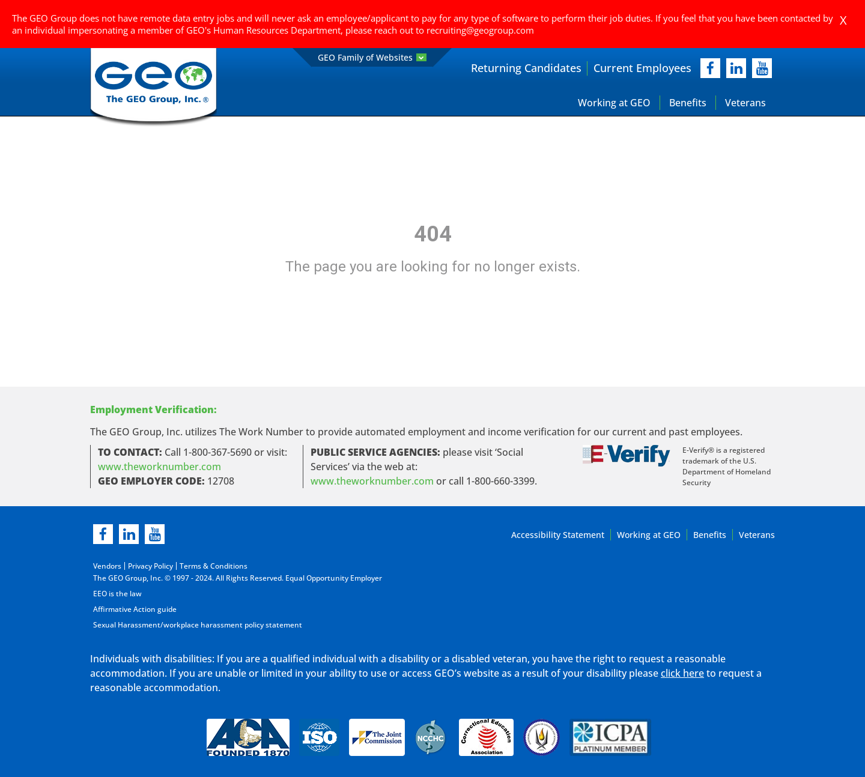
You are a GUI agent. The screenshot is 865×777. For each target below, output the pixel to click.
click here (682, 673)
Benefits (687, 102)
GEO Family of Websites (372, 57)
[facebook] (710, 68)
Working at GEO (614, 102)
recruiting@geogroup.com (480, 30)
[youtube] (762, 68)
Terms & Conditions (213, 566)
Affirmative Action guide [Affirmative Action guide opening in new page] (135, 609)
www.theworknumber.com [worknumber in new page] (159, 466)
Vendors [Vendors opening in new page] (107, 566)
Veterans (745, 102)
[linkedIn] (736, 68)
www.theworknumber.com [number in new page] (372, 481)
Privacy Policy (150, 566)
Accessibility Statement (557, 534)
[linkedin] (129, 534)
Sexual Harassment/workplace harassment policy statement (197, 625)
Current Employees (642, 68)
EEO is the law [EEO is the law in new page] (117, 593)
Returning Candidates (526, 68)
